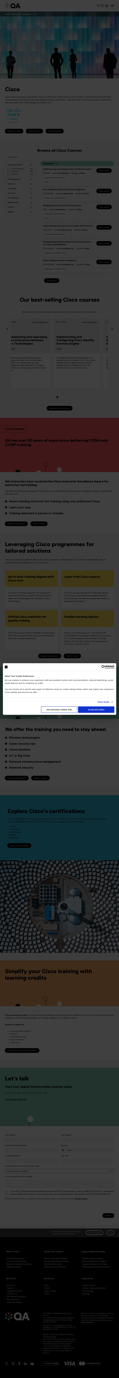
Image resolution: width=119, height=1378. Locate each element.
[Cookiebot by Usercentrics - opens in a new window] (103, 667)
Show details (103, 702)
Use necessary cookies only (59, 710)
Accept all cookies (96, 710)
